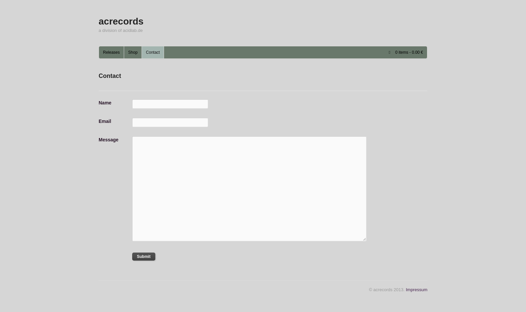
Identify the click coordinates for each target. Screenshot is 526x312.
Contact (153, 52)
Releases (111, 52)
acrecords (121, 21)
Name (105, 102)
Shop (133, 52)
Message (108, 139)
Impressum (416, 289)
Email (105, 121)
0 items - (409, 52)
